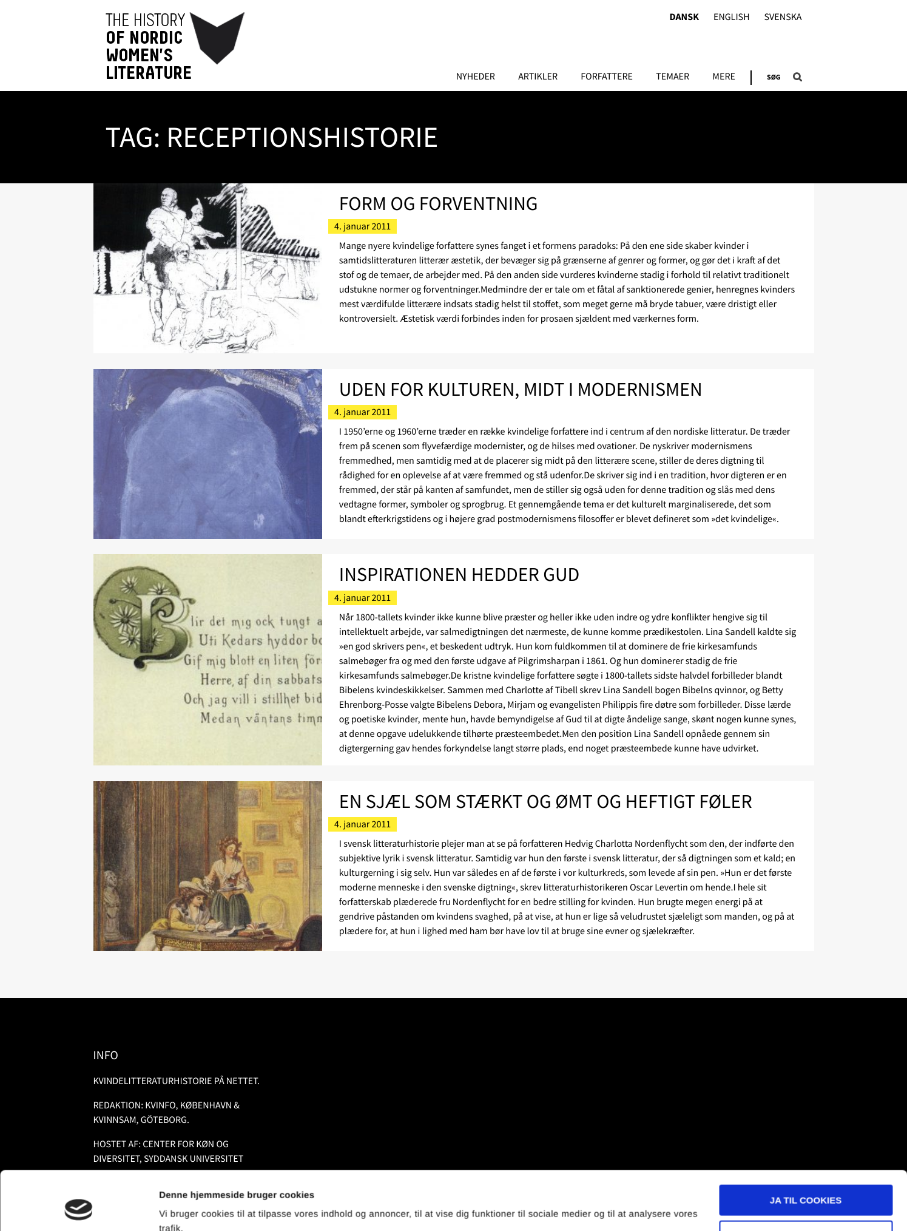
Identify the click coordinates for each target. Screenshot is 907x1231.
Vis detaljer (183, 1207)
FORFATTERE (607, 77)
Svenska (783, 17)
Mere (723, 77)
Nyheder (475, 77)
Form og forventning (438, 203)
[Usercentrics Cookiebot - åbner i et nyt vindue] (78, 1207)
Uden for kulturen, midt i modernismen (521, 389)
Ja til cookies (805, 1145)
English (731, 17)
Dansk (684, 17)
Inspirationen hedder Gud (459, 574)
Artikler (538, 77)
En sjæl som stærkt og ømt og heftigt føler (545, 801)
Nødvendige (806, 1180)
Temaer (672, 77)
